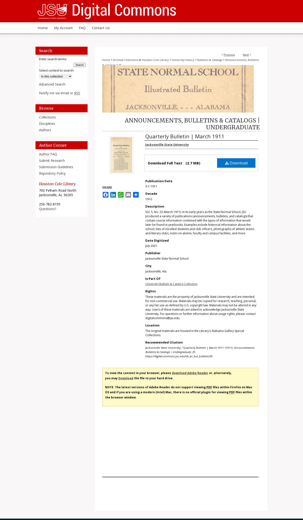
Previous (229, 54)
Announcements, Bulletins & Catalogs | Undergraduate (192, 124)
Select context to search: (56, 70)
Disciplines (47, 123)
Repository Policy (52, 173)
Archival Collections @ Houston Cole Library (141, 60)
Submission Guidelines (56, 167)
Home (106, 60)
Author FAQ (48, 154)
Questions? (47, 209)
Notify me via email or (59, 93)
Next (246, 54)
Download (236, 163)
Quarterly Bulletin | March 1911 (184, 136)
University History (183, 60)
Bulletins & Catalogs (209, 60)
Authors (45, 130)
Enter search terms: (53, 59)
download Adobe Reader (190, 373)
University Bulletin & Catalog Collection (171, 284)
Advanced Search (52, 84)
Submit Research (52, 160)
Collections (47, 117)
